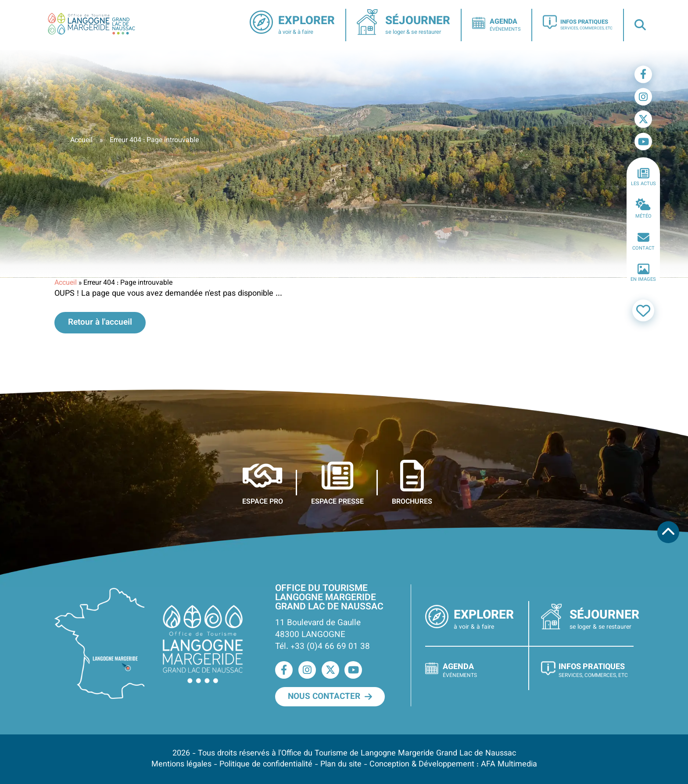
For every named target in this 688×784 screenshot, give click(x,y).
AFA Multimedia (509, 764)
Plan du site (341, 764)
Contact (643, 242)
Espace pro (262, 483)
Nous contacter (330, 696)
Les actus (643, 177)
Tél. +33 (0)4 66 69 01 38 (322, 646)
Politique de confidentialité (265, 764)
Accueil (81, 140)
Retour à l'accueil (100, 322)
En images (643, 273)
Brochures (412, 483)
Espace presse (337, 483)
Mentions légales (181, 764)
